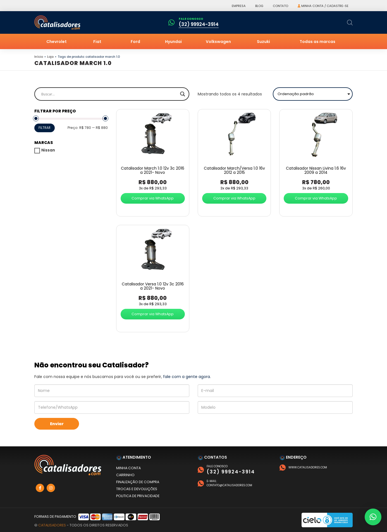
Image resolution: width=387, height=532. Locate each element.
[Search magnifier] (183, 94)
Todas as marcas (317, 41)
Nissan (48, 150)
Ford (135, 41)
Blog (259, 6)
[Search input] (109, 94)
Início (38, 56)
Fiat (97, 41)
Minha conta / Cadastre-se (323, 6)
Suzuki (263, 41)
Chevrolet (56, 41)
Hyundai (173, 41)
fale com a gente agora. (187, 376)
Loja (50, 56)
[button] (373, 517)
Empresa (239, 6)
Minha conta (128, 468)
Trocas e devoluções (136, 489)
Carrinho (125, 475)
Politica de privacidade (137, 496)
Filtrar (45, 128)
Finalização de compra (137, 482)
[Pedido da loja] (313, 94)
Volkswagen (218, 41)
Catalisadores (52, 525)
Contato (280, 6)
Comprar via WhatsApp (153, 198)
